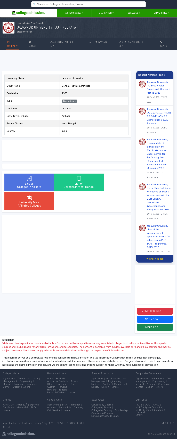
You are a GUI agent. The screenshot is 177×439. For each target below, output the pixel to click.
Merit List (155, 328)
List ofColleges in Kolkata (25, 182)
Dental (6, 387)
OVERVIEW (12, 44)
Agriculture (9, 378)
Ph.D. (33, 407)
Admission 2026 (74, 13)
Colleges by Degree (102, 405)
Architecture (24, 378)
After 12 (22, 405)
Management (10, 381)
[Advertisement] (88, 60)
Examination (106, 13)
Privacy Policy (40, 423)
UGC (147, 405)
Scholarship (121, 410)
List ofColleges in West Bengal (66, 182)
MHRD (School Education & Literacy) (150, 411)
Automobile (65, 407)
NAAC (156, 405)
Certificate (8, 407)
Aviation (18, 384)
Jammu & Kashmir (56, 392)
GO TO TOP (168, 423)
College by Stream (101, 407)
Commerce (31, 384)
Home (20, 23)
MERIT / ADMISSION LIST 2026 (132, 43)
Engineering (26, 381)
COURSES (33, 44)
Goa (73, 384)
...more (26, 387)
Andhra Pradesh (56, 378)
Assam (74, 381)
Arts (36, 378)
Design (16, 387)
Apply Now (154, 319)
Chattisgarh (61, 384)
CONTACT (164, 44)
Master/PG (22, 407)
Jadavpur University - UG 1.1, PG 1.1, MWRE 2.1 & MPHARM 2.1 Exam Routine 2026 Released (159, 121)
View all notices (154, 258)
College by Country (101, 410)
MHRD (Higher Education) (149, 407)
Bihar (50, 384)
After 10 (8, 405)
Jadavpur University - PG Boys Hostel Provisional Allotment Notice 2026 (159, 92)
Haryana (62, 387)
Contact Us (14, 423)
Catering (78, 407)
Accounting (53, 405)
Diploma (34, 405)
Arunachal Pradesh (57, 381)
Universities (162, 13)
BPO (64, 405)
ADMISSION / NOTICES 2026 (62, 43)
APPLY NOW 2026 (98, 43)
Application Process (102, 413)
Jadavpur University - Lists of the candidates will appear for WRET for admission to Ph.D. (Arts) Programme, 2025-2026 (159, 239)
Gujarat (51, 387)
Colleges (134, 13)
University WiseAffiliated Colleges (107, 182)
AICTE (139, 405)
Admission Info (155, 311)
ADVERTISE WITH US (58, 423)
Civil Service (53, 410)
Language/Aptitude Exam (105, 416)
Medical (7, 384)
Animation (75, 405)
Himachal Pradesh (57, 390)
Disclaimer (27, 423)
